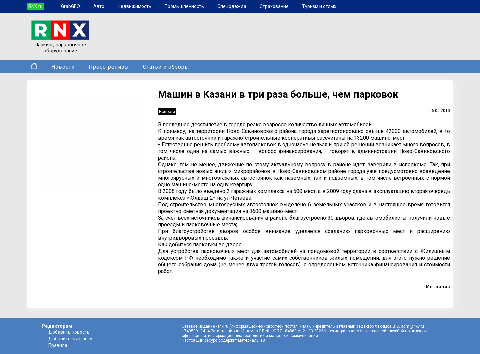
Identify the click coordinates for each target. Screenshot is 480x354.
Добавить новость (69, 332)
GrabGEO (70, 6)
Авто (98, 6)
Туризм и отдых (319, 6)
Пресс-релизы (109, 67)
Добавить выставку (70, 338)
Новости (63, 67)
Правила (57, 345)
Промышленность (184, 6)
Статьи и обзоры (166, 67)
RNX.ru (35, 6)
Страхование (274, 6)
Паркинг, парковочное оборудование (60, 45)
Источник (438, 287)
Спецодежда (231, 6)
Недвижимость (134, 6)
